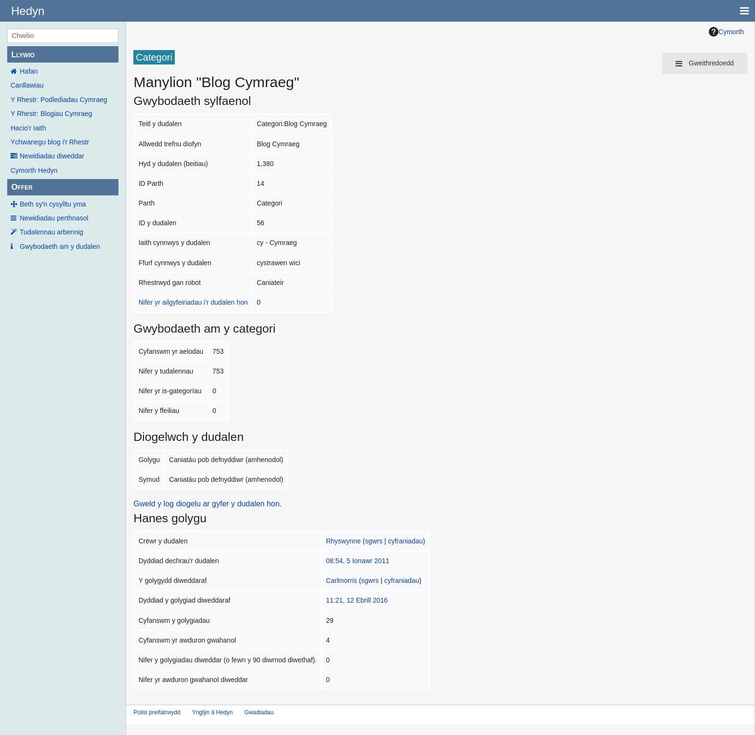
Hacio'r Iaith (28, 128)
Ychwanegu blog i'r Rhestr (50, 142)
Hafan (29, 71)
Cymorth (726, 32)
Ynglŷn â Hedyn (212, 712)
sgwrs (374, 541)
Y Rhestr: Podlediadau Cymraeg (59, 99)
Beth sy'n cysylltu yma (53, 204)
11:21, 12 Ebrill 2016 (357, 600)
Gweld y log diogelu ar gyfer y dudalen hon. (207, 504)
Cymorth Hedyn (34, 170)
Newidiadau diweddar (52, 156)
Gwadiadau (258, 712)
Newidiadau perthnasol (54, 218)
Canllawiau (27, 85)
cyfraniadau (405, 541)
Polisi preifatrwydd (156, 712)
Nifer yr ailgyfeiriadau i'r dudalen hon (193, 302)
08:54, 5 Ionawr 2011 (358, 561)
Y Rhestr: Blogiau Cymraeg (51, 113)
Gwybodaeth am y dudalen (60, 246)
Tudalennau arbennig (51, 232)
